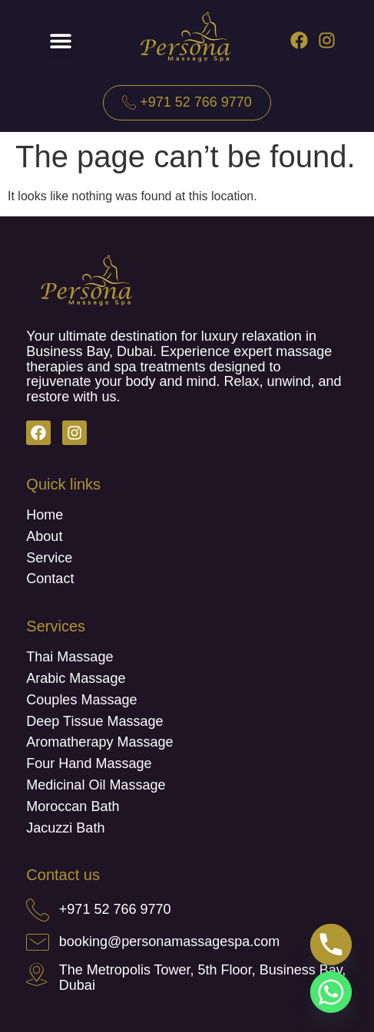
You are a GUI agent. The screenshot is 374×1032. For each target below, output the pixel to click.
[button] (61, 40)
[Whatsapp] (331, 992)
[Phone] (331, 944)
